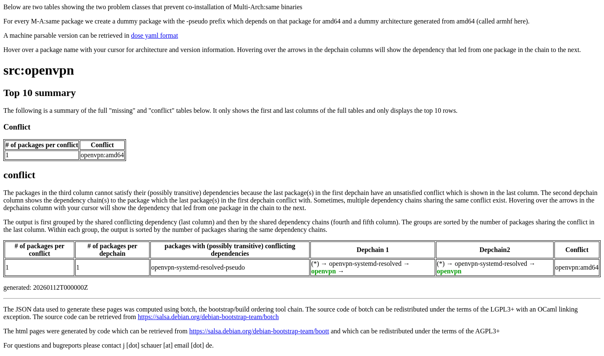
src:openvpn (38, 70)
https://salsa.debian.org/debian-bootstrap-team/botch (208, 316)
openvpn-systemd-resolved (365, 263)
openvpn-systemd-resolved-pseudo (198, 267)
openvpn (323, 271)
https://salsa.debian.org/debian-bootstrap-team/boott (259, 331)
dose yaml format (154, 35)
